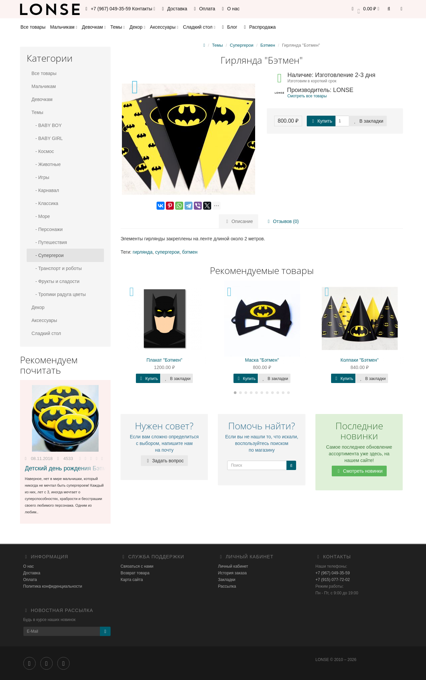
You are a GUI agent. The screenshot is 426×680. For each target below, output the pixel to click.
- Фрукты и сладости (56, 281)
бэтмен (190, 252)
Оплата (203, 8)
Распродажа (259, 27)
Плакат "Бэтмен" (165, 360)
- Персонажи (47, 229)
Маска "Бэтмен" (262, 360)
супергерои (167, 252)
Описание (238, 221)
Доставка (173, 8)
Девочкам (94, 27)
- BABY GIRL (47, 138)
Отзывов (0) (281, 221)
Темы (117, 27)
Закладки (226, 579)
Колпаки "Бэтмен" (359, 360)
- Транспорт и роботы (57, 268)
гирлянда (143, 252)
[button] (364, 9)
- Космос (43, 151)
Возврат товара (135, 573)
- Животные (46, 164)
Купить (321, 121)
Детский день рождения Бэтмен (69, 468)
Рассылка (227, 586)
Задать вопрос (164, 460)
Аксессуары (164, 27)
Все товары (33, 27)
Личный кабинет (233, 566)
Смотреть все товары (307, 96)
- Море (41, 216)
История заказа (232, 573)
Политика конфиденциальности (52, 586)
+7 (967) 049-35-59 (332, 573)
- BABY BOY (47, 125)
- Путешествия (49, 242)
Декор (137, 27)
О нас (229, 8)
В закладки (367, 121)
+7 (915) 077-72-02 (332, 579)
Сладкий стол (199, 27)
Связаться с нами (137, 566)
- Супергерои (48, 255)
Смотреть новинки (359, 471)
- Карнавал (45, 190)
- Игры (40, 177)
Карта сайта (132, 579)
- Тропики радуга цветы (59, 294)
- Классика (45, 203)
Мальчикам (63, 27)
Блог (228, 27)
